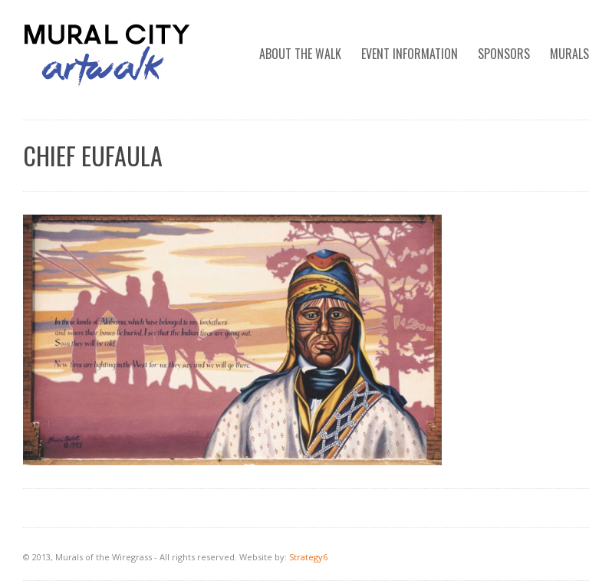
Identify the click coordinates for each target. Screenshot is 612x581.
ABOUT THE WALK (300, 53)
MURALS (569, 53)
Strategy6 (308, 557)
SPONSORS (504, 53)
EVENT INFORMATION (409, 53)
